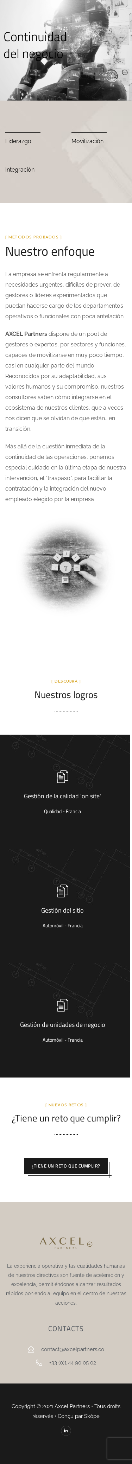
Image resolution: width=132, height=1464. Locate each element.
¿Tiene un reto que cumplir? (66, 1165)
